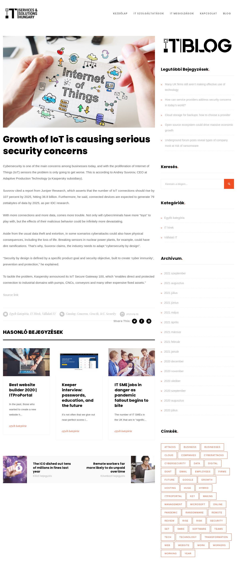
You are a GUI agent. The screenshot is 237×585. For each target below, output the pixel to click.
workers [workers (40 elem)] (219, 545)
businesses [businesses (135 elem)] (212, 447)
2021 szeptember (175, 273)
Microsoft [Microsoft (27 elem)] (197, 504)
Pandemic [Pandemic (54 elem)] (171, 512)
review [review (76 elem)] (169, 521)
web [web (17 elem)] (167, 545)
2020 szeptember (175, 390)
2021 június (171, 302)
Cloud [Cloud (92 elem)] (169, 455)
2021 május (171, 312)
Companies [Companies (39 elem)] (188, 455)
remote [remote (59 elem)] (217, 512)
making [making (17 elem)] (208, 496)
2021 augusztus (174, 283)
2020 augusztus (174, 400)
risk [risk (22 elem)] (199, 521)
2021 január (171, 351)
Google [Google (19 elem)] (188, 480)
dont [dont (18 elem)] (168, 471)
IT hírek (35, 314)
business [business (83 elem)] (190, 447)
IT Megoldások (182, 13)
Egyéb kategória (19, 314)
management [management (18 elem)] (173, 504)
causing (70, 314)
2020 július (171, 410)
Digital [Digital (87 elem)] (213, 463)
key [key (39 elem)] (192, 496)
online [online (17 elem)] (218, 504)
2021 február (172, 341)
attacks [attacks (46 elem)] (170, 447)
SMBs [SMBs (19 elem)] (181, 529)
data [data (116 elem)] (197, 463)
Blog (227, 13)
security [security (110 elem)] (216, 521)
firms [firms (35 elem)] (222, 471)
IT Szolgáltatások (149, 13)
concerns (82, 314)
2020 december (173, 361)
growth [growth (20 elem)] (206, 480)
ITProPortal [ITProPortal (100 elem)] (173, 496)
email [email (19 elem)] (183, 471)
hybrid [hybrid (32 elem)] (204, 488)
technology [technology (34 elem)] (188, 537)
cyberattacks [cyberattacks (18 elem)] (214, 455)
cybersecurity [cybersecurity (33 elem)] (175, 463)
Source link (10, 294)
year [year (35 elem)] (188, 553)
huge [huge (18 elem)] (187, 488)
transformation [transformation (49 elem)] (216, 537)
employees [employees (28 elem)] (202, 471)
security (111, 314)
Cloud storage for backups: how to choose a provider (197, 115)
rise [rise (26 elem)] (185, 521)
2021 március (172, 332)
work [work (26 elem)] (201, 545)
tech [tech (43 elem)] (168, 537)
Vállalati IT (49, 314)
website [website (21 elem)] (183, 545)
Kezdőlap (120, 13)
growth (94, 314)
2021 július (171, 292)
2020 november (173, 371)
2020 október (172, 381)
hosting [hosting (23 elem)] (170, 488)
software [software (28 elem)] (199, 529)
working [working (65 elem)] (171, 553)
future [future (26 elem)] (170, 480)
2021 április (171, 322)
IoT (102, 314)
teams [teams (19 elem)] (218, 529)
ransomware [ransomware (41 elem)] (194, 512)
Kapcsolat (208, 13)
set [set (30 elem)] (167, 529)
